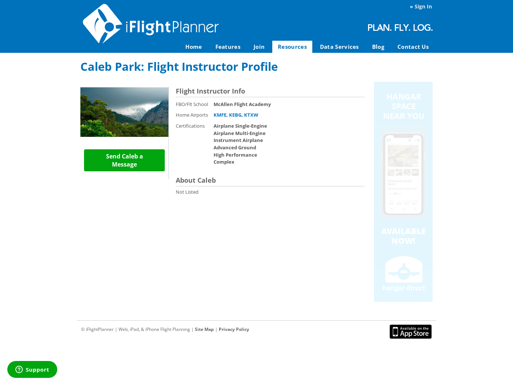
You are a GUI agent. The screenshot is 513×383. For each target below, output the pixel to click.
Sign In (423, 6)
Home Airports (192, 115)
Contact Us (413, 46)
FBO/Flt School (192, 104)
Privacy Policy (234, 329)
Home (193, 46)
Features (227, 46)
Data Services (339, 46)
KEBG (235, 115)
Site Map (204, 329)
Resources (292, 46)
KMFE (220, 115)
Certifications (190, 126)
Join (259, 46)
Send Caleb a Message (124, 160)
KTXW (251, 115)
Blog (378, 46)
